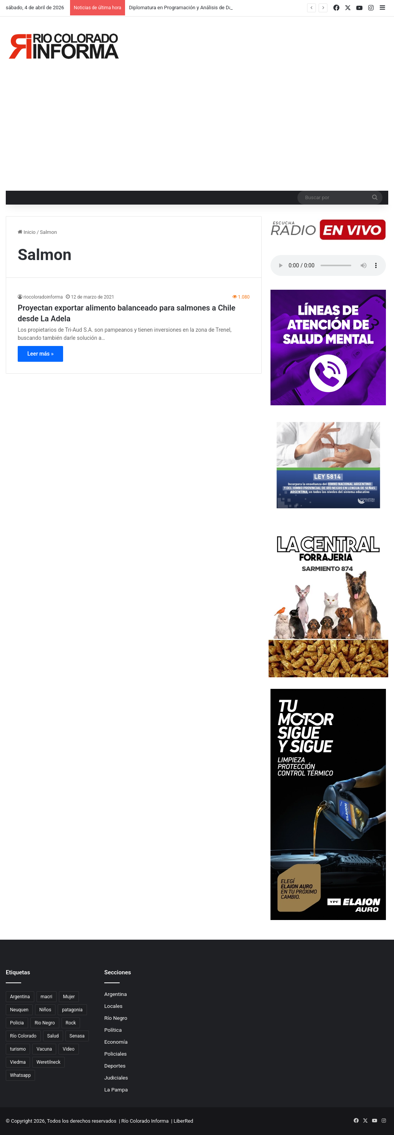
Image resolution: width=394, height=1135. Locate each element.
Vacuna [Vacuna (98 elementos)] (44, 1049)
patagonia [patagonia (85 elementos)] (72, 1009)
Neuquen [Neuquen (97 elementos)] (19, 1009)
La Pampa (116, 1089)
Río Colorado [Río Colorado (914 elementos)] (23, 1036)
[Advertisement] (197, 133)
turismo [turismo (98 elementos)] (18, 1049)
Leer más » (40, 354)
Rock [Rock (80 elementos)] (71, 1023)
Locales (113, 1006)
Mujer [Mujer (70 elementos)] (69, 996)
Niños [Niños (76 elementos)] (45, 1009)
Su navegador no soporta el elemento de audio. (328, 265)
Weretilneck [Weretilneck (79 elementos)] (48, 1062)
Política (113, 1030)
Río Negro (115, 1018)
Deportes (114, 1066)
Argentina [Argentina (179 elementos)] (20, 996)
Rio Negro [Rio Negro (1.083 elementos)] (45, 1023)
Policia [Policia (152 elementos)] (17, 1023)
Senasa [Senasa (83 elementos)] (77, 1036)
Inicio (26, 232)
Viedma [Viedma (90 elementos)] (18, 1062)
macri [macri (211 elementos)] (46, 996)
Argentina (115, 994)
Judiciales (116, 1078)
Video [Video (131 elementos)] (69, 1049)
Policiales (115, 1054)
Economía (116, 1042)
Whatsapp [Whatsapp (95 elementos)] (20, 1075)
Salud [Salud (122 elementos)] (53, 1036)
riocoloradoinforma (43, 297)
